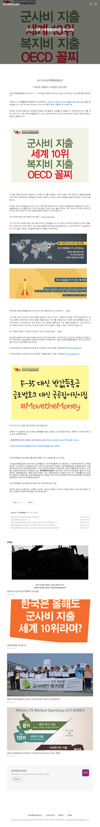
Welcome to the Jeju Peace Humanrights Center (30, 774)
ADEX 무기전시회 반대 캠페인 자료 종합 (24, 517)
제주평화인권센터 (11, 4)
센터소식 (13, 512)
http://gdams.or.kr (48, 217)
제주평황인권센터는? (35, 815)
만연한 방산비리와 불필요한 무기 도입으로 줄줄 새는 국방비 (35, 446)
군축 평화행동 (22, 512)
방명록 (69, 815)
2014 (49, 102)
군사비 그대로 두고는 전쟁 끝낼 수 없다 (62, 440)
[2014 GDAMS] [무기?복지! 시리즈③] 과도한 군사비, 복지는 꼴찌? (32, 525)
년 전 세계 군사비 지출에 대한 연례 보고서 (68, 102)
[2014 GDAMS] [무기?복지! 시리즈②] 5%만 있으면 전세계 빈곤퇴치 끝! (34, 528)
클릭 (68, 311)
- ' (10, 440)
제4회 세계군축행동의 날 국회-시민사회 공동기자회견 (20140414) (32, 522)
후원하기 (61, 815)
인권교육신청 (50, 815)
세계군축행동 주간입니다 (19, 519)
